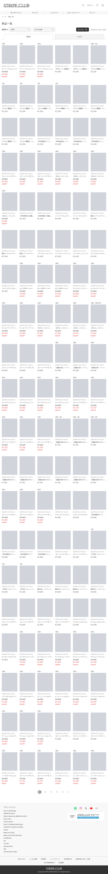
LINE (75, 808)
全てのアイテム (16, 13)
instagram (80, 808)
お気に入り (97, 5)
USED (79, 37)
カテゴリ (35, 13)
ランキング (54, 13)
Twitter (86, 808)
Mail (96, 808)
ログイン (90, 5)
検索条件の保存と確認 (98, 29)
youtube (91, 808)
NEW (28, 37)
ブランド (92, 13)
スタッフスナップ (73, 13)
